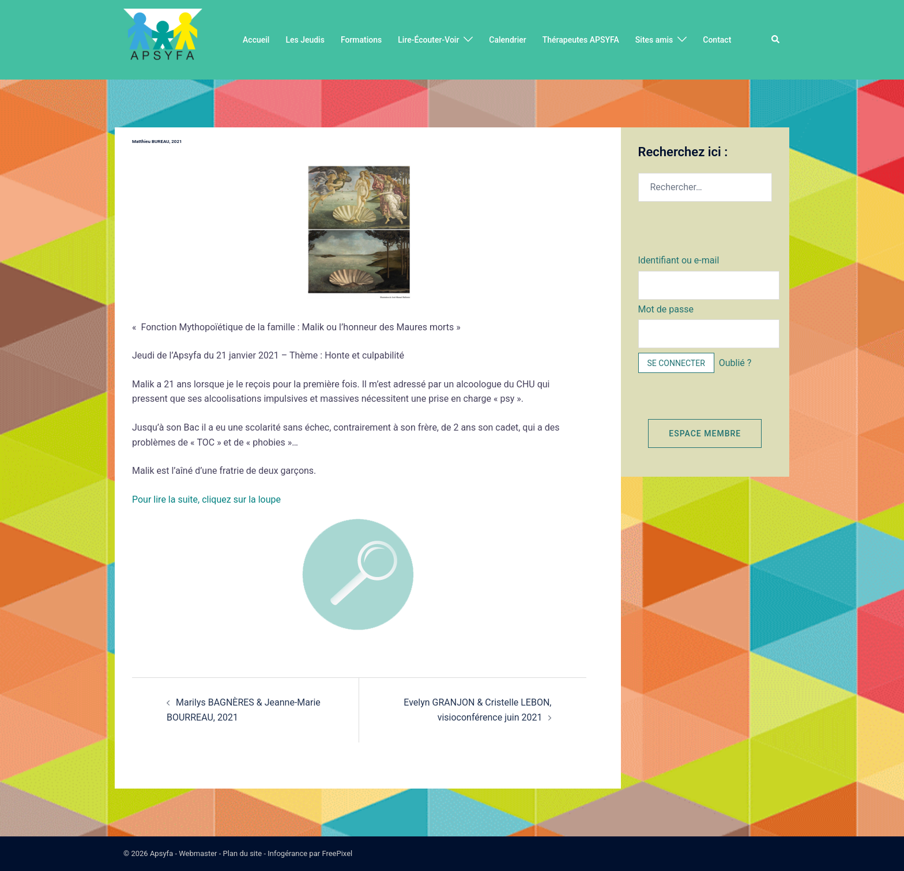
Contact (717, 39)
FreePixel (337, 853)
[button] (776, 39)
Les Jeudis (304, 39)
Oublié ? (735, 362)
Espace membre (705, 433)
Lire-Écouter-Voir (428, 39)
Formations (361, 39)
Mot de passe (666, 309)
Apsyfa (161, 853)
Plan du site (242, 853)
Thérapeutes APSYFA (581, 39)
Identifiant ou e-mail (679, 260)
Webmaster (198, 853)
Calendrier (507, 39)
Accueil (256, 39)
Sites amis (654, 39)
